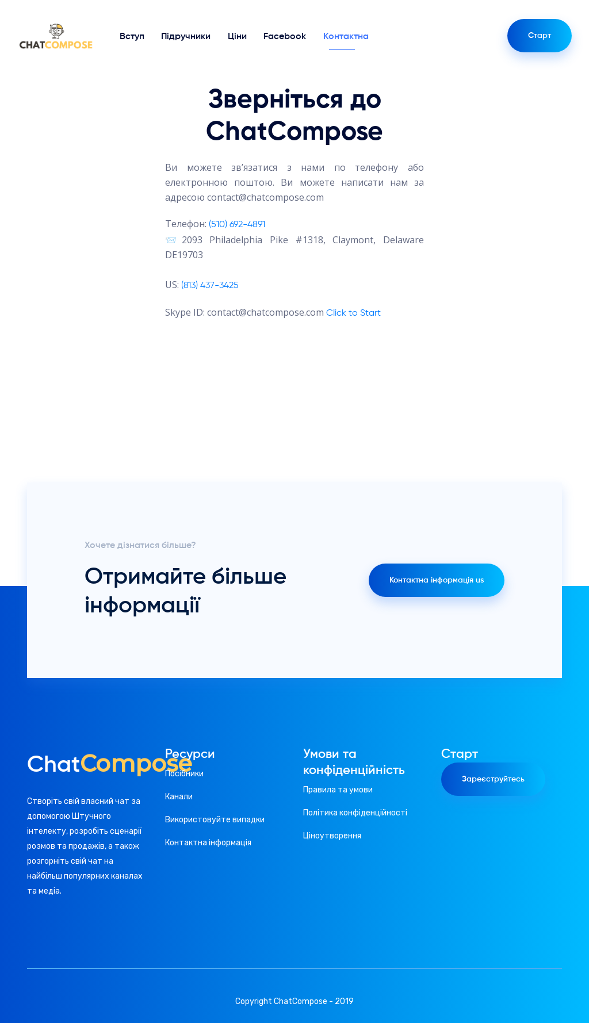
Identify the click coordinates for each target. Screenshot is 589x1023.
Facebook (284, 36)
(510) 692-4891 (237, 224)
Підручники (186, 36)
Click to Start (353, 313)
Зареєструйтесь (493, 779)
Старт (539, 36)
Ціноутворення (332, 836)
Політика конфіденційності (355, 813)
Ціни (237, 36)
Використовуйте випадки (215, 820)
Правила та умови (338, 790)
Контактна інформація (208, 843)
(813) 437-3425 (210, 285)
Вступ (132, 36)
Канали (179, 797)
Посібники (184, 774)
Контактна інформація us (436, 580)
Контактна (346, 36)
